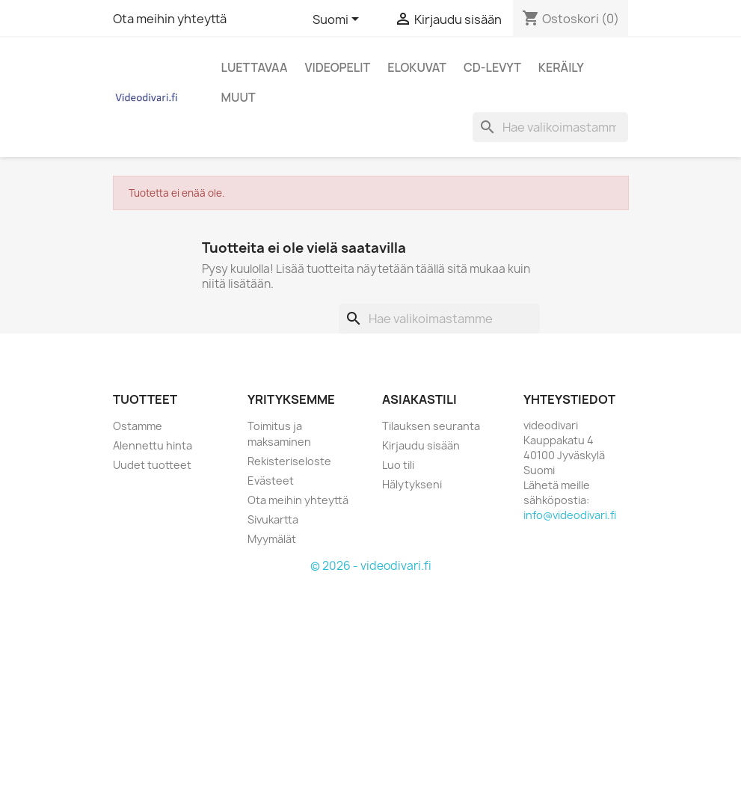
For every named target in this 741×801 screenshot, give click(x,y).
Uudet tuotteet (152, 465)
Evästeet (270, 480)
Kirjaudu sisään (421, 445)
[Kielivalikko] (338, 20)
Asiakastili (419, 399)
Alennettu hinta (152, 445)
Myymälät (271, 539)
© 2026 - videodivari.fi (370, 566)
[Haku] (550, 127)
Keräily (561, 67)
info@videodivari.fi (569, 515)
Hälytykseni (412, 484)
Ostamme (137, 426)
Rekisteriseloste (289, 461)
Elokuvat (416, 67)
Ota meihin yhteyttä (170, 18)
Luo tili (398, 465)
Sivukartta (272, 519)
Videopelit (338, 67)
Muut (238, 97)
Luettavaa (254, 67)
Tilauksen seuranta (431, 426)
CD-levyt (492, 67)
